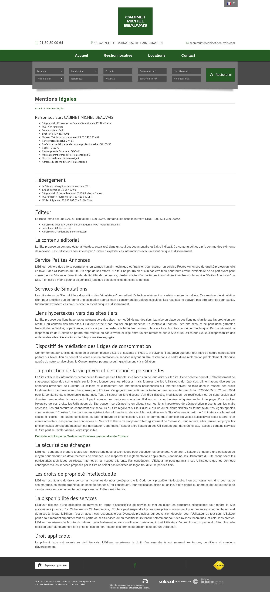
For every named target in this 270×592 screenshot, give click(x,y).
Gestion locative (118, 55)
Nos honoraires (62, 584)
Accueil (81, 55)
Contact (188, 55)
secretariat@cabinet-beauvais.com (212, 43)
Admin (83, 584)
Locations (157, 55)
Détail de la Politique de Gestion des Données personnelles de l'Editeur (81, 436)
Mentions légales (47, 584)
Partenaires (74, 584)
